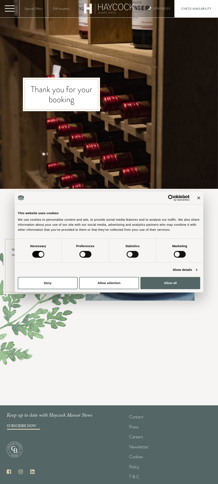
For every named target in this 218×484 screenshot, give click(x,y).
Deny (48, 283)
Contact (136, 417)
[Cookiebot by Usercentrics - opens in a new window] (171, 198)
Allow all (170, 283)
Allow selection (108, 283)
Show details (182, 269)
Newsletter (138, 447)
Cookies (136, 457)
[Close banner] (198, 197)
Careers (136, 437)
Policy (134, 467)
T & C (134, 477)
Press (134, 427)
